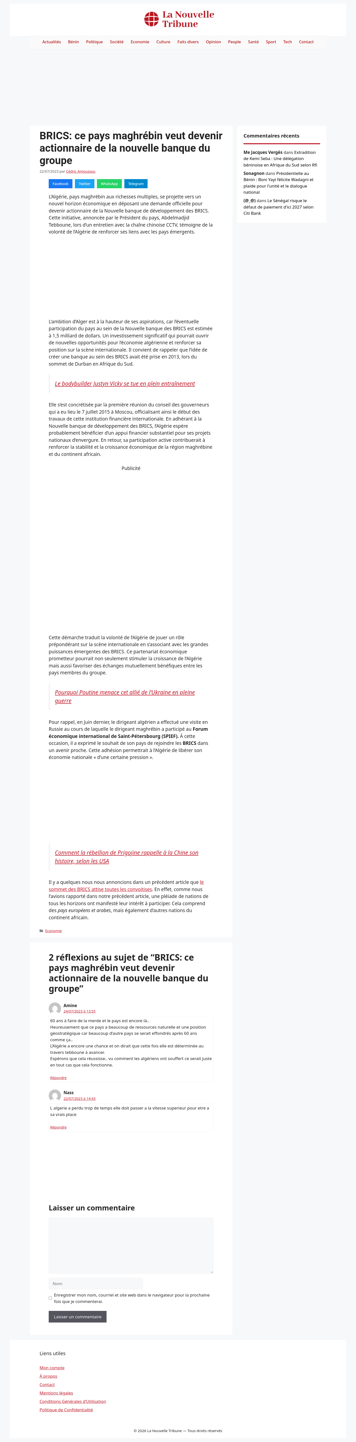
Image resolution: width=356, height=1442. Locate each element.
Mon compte (52, 1368)
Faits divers (188, 42)
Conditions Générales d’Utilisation (73, 1401)
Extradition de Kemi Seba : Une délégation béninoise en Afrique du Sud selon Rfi (280, 158)
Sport (271, 42)
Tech (287, 42)
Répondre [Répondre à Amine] (58, 1077)
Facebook (60, 183)
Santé (253, 42)
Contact (306, 42)
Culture (163, 42)
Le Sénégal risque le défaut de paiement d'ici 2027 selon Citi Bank (278, 207)
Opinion (213, 42)
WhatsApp (109, 183)
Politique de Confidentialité (66, 1410)
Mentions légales (56, 1393)
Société (117, 42)
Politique (94, 42)
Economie (140, 42)
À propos (48, 1376)
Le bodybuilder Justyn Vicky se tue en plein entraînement (125, 383)
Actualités (51, 42)
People (234, 42)
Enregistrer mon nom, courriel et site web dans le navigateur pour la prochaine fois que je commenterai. (132, 1298)
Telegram (136, 183)
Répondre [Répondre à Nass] (58, 1127)
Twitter (84, 183)
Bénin (73, 42)
